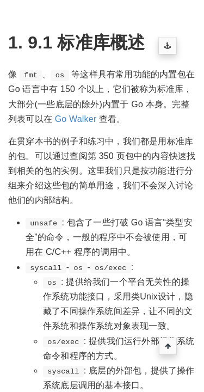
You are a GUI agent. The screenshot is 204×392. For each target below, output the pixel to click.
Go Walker (76, 119)
